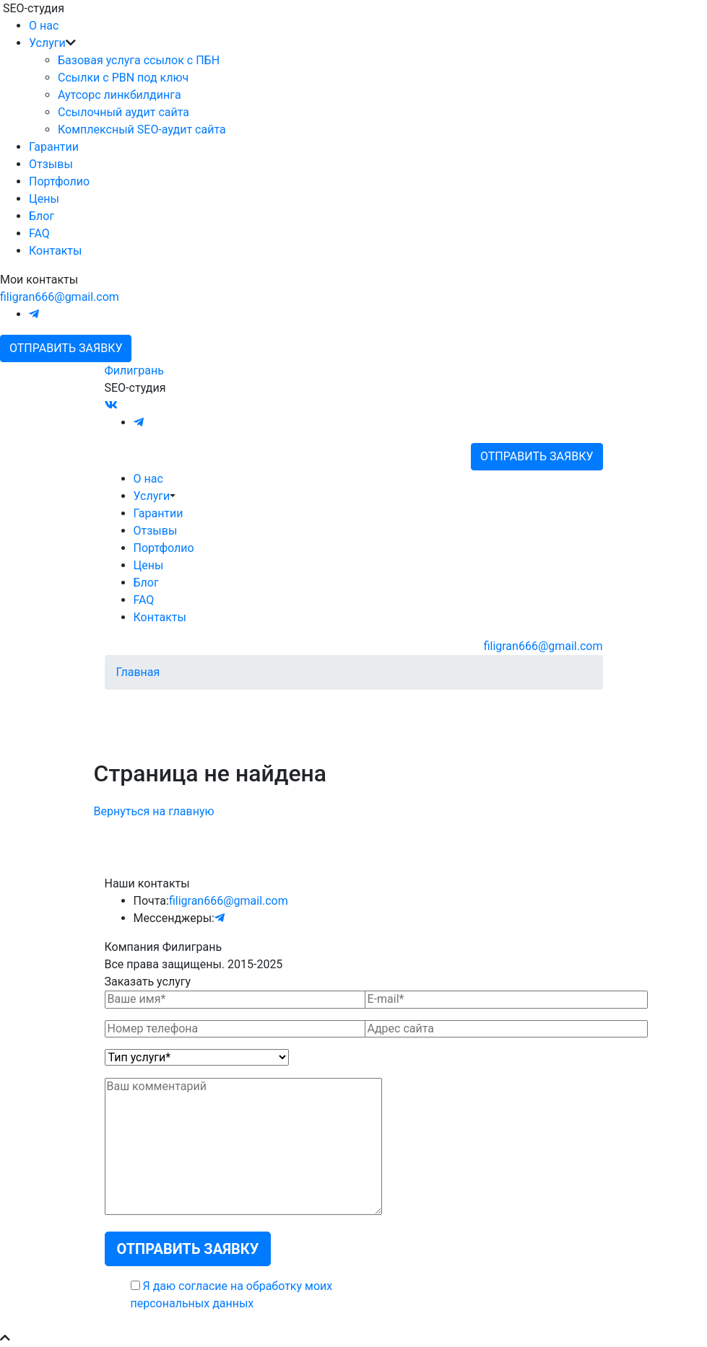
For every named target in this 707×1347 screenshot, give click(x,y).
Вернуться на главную (154, 811)
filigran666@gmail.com (59, 297)
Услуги (47, 43)
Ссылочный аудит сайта (123, 112)
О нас (43, 25)
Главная (138, 672)
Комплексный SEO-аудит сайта (142, 129)
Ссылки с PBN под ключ (123, 77)
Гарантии (54, 147)
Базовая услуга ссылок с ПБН (139, 60)
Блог (41, 216)
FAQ (39, 233)
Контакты (55, 251)
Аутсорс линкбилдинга (119, 95)
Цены (44, 199)
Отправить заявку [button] (65, 348)
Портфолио (59, 181)
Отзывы (51, 164)
